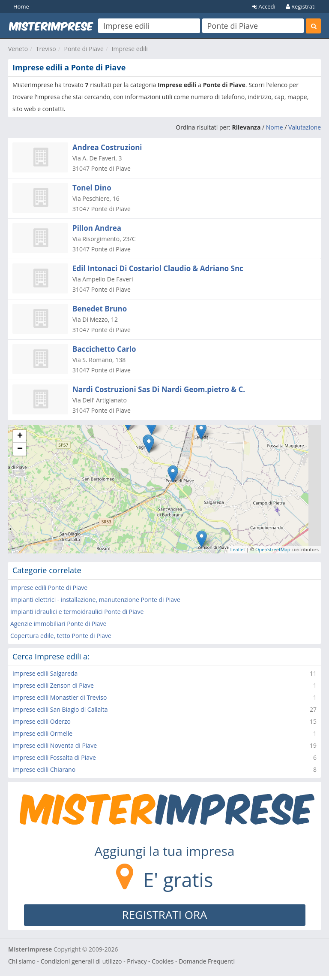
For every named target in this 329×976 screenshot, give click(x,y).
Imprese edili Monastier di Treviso (59, 697)
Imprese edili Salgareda (45, 673)
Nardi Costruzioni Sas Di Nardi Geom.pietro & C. (158, 389)
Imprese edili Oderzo (41, 721)
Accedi (263, 6)
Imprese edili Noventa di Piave (54, 745)
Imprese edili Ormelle (42, 733)
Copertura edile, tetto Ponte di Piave (60, 636)
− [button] (20, 449)
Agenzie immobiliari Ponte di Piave (58, 623)
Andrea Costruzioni (107, 147)
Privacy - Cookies (150, 961)
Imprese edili (130, 49)
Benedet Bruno (99, 309)
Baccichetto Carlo (104, 349)
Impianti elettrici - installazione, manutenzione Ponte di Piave (95, 599)
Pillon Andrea (96, 228)
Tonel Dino (91, 188)
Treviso (46, 49)
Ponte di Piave (84, 49)
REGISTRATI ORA (164, 914)
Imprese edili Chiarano (43, 769)
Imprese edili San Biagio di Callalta (60, 709)
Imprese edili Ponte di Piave (48, 587)
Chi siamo (22, 961)
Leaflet (237, 549)
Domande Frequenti (207, 961)
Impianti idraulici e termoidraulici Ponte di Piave (77, 611)
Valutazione (304, 127)
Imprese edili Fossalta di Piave (54, 757)
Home (21, 6)
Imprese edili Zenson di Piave (53, 685)
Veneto (18, 49)
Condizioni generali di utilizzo (81, 961)
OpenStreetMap (272, 549)
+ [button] (20, 436)
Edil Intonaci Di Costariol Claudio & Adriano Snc (157, 268)
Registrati (301, 6)
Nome (274, 127)
